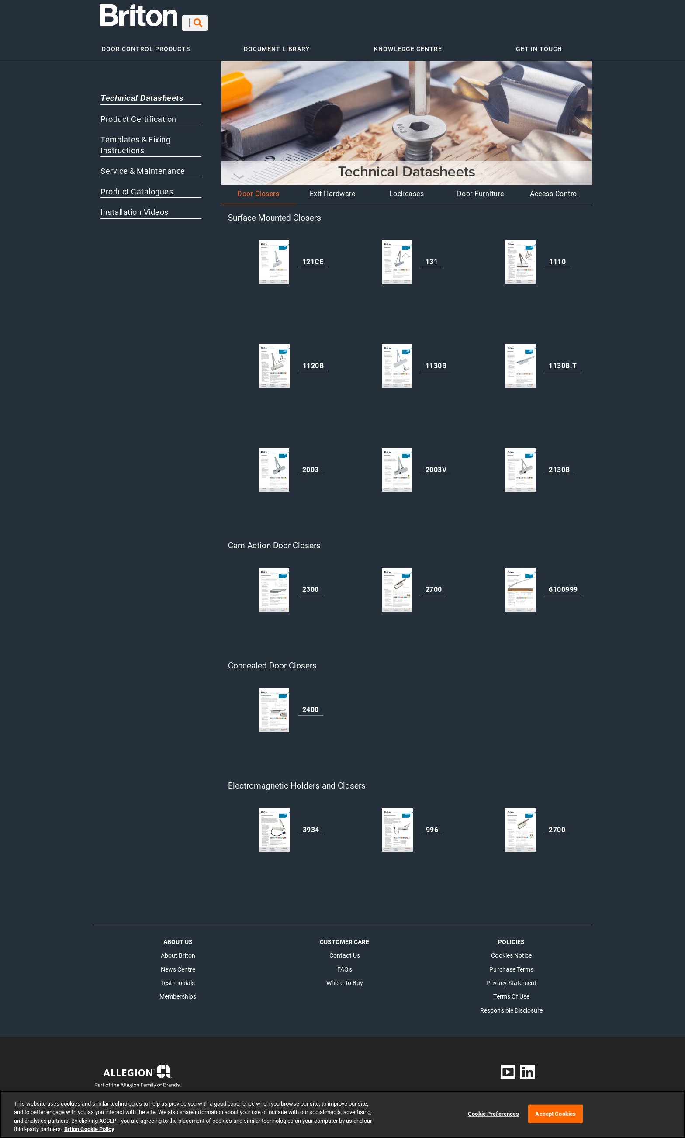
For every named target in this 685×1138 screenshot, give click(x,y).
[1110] (520, 258)
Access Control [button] (554, 189)
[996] (397, 825)
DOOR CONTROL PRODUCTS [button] (146, 44)
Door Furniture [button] (480, 189)
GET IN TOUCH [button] (539, 44)
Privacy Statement (511, 978)
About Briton (178, 951)
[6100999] (520, 586)
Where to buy (344, 978)
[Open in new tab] (137, 15)
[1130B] (397, 362)
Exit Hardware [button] (333, 189)
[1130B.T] (520, 362)
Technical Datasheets (141, 94)
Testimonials (177, 978)
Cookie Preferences (493, 1120)
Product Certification (138, 114)
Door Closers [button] (258, 189)
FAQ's (345, 965)
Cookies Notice (511, 951)
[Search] (325, 20)
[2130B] (520, 466)
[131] (397, 258)
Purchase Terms (511, 965)
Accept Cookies (555, 1120)
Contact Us (345, 951)
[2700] (397, 586)
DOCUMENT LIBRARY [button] (277, 44)
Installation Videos (134, 208)
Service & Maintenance (142, 167)
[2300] (274, 586)
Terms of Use (511, 992)
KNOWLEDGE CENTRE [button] (408, 44)
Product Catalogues (136, 187)
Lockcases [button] (406, 189)
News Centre (178, 965)
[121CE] (274, 258)
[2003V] (397, 466)
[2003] (274, 466)
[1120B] (274, 362)
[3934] (274, 825)
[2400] (274, 705)
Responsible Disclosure (511, 1006)
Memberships (178, 992)
